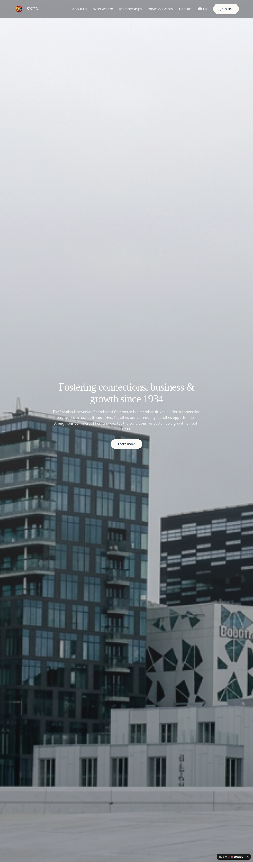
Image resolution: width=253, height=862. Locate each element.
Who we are (103, 8)
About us (79, 8)
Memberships (130, 8)
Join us (226, 8)
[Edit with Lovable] (231, 856)
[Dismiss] (247, 856)
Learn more (126, 444)
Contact (185, 8)
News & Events (160, 8)
